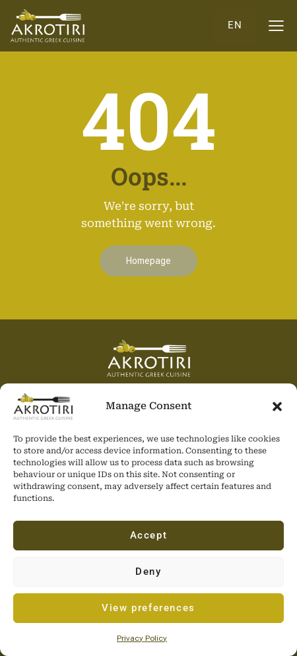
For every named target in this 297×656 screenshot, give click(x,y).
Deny (148, 571)
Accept (149, 535)
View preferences (148, 608)
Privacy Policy (142, 638)
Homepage (148, 260)
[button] (277, 406)
